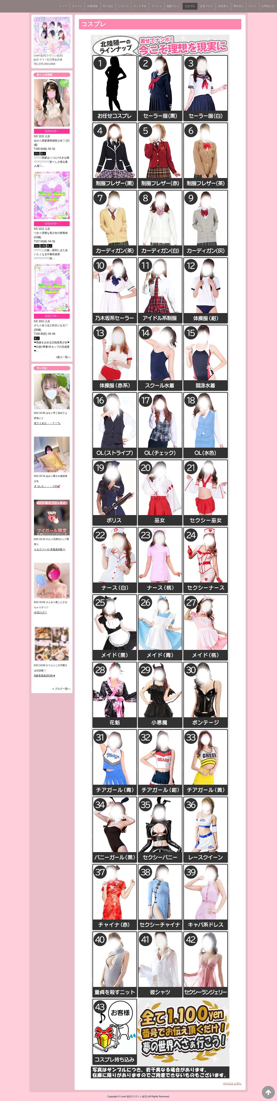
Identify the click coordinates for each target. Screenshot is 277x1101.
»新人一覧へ (63, 357)
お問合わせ (268, 6)
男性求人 (239, 6)
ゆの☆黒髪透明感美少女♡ (49, 140)
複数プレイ (173, 6)
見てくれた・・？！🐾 (47, 423)
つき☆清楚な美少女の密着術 (51, 232)
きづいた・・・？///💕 (47, 486)
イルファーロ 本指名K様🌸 (50, 549)
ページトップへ (232, 1083)
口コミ (253, 6)
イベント (156, 6)
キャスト (77, 6)
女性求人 (223, 6)
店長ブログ (206, 6)
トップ (63, 6)
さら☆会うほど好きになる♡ (51, 325)
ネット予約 (140, 6)
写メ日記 (108, 6)
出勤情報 (92, 6)
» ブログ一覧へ (61, 688)
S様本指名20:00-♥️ (44, 675)
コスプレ (190, 6)
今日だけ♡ (40, 612)
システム (123, 6)
